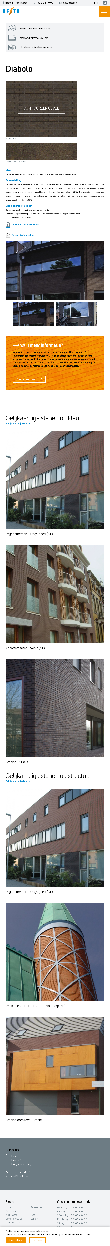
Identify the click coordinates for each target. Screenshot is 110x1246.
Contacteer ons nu (29, 379)
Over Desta (36, 1211)
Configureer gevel (41, 109)
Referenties (36, 1207)
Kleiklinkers (11, 1215)
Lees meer (37, 1240)
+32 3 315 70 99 (42, 3)
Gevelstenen (12, 1211)
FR (98, 3)
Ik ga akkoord (16, 1240)
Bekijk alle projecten (18, 423)
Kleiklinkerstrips (13, 1223)
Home (9, 1207)
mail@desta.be (67, 3)
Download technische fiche (22, 224)
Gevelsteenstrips (14, 1219)
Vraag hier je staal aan (20, 235)
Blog (33, 1215)
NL (93, 3)
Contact (34, 1219)
